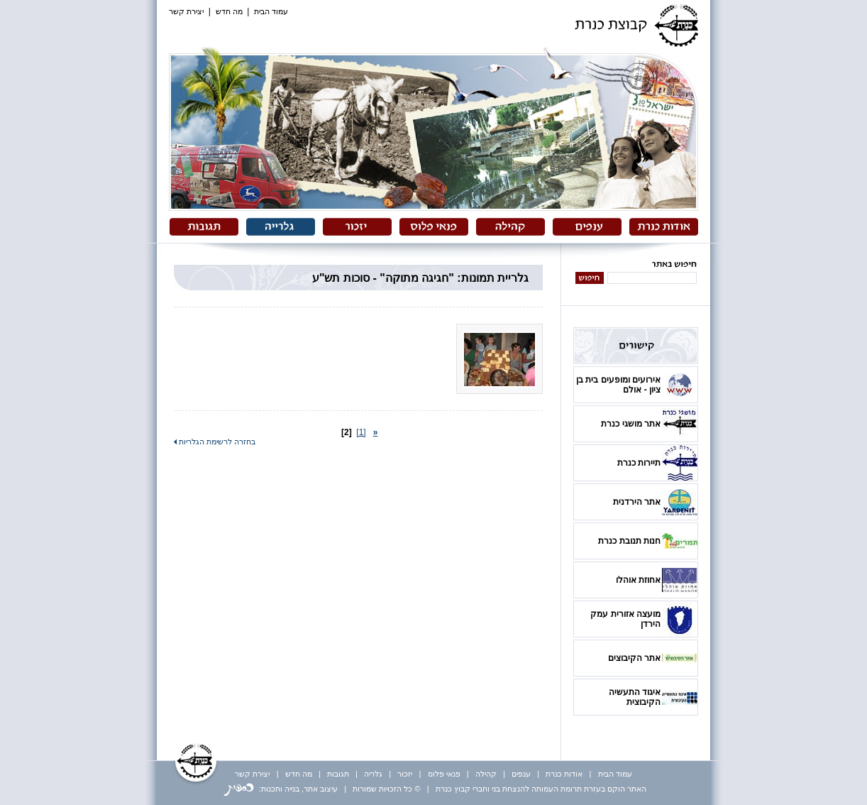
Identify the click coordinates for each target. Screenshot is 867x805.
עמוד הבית (271, 11)
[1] (360, 432)
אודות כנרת (564, 774)
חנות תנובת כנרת (629, 541)
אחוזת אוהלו (638, 580)
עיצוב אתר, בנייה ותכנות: (280, 788)
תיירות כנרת (639, 463)
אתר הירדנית (637, 502)
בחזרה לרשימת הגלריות (214, 441)
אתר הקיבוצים (634, 658)
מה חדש (229, 11)
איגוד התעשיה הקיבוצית (635, 697)
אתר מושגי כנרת (631, 424)
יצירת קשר (186, 11)
